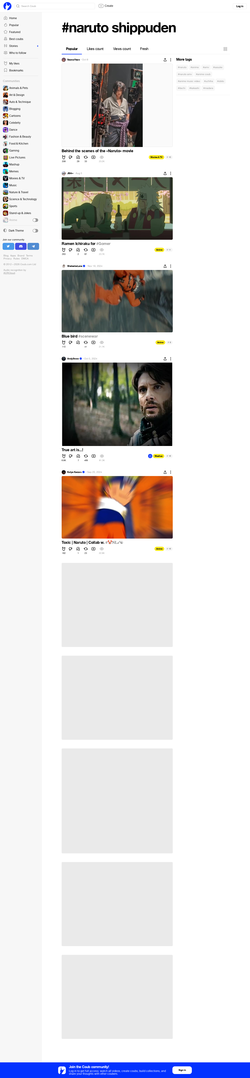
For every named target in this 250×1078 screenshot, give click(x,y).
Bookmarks (13, 70)
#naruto (182, 67)
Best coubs (13, 39)
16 (169, 456)
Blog (6, 255)
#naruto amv (185, 74)
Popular (11, 25)
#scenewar (88, 336)
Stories (20, 46)
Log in (239, 6)
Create (105, 6)
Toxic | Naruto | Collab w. (83, 542)
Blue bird (70, 336)
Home (10, 18)
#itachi (181, 88)
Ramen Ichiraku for (79, 243)
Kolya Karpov (74, 472)
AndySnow (73, 359)
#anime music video (189, 81)
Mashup (158, 456)
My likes (11, 63)
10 (169, 157)
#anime (195, 67)
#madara (208, 88)
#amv (206, 67)
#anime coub (203, 74)
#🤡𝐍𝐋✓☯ (114, 542)
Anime (159, 249)
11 (169, 249)
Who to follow (14, 53)
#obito (220, 81)
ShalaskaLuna (74, 266)
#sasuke (217, 67)
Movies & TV (156, 157)
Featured (11, 32)
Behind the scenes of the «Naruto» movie (97, 151)
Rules (16, 258)
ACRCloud (9, 273)
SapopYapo (73, 60)
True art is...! (72, 450)
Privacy (7, 258)
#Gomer (103, 243)
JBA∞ (70, 173)
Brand (21, 255)
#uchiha (208, 81)
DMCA (24, 258)
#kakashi (194, 88)
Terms (29, 255)
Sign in (182, 1070)
